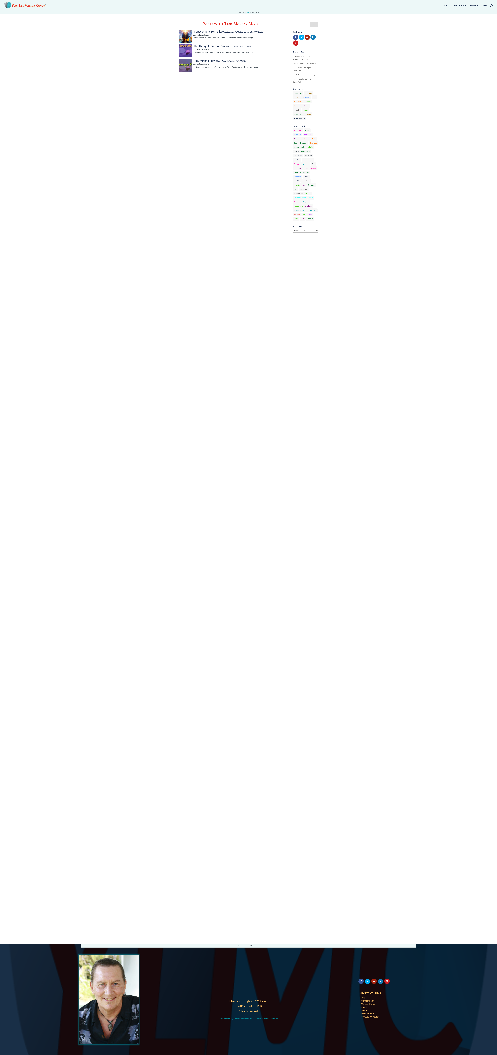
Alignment (297, 134)
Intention (297, 185)
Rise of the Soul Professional (304, 63)
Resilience (308, 206)
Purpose (305, 110)
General (308, 101)
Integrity (297, 110)
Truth (303, 219)
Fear (313, 164)
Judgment (311, 185)
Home (247, 12)
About (364, 1007)
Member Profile (368, 1004)
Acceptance (298, 93)
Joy (304, 185)
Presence (297, 202)
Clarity (296, 151)
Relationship (298, 114)
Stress (296, 219)
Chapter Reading (300, 147)
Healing (306, 177)
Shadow (308, 114)
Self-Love (297, 214)
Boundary (303, 143)
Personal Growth (300, 198)
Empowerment (308, 160)
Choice (296, 97)
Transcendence (299, 118)
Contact (364, 1010)
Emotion (297, 160)
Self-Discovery (311, 210)
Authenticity (308, 134)
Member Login (367, 1000)
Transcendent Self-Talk (207, 31)
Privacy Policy (367, 1013)
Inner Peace (306, 181)
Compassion (306, 97)
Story (310, 214)
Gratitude (297, 106)
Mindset (308, 193)
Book (296, 143)
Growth (306, 172)
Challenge (313, 143)
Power (310, 198)
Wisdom (310, 219)
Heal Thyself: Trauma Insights (305, 75)
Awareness (308, 93)
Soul (304, 214)
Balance (307, 139)
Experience (305, 164)
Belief (314, 139)
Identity (306, 106)
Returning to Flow (204, 60)
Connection (298, 156)
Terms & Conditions (370, 1016)
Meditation (304, 189)
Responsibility (299, 210)
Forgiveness (298, 101)
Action (307, 130)
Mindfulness (298, 193)
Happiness (297, 177)
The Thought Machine (206, 46)
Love (295, 189)
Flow (314, 97)
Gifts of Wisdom (310, 168)
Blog (363, 997)
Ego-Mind (308, 156)
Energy (296, 164)
